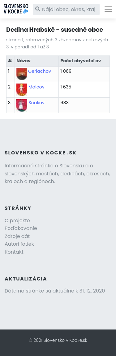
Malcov (36, 87)
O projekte (17, 220)
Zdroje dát (17, 236)
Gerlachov (39, 71)
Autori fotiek (19, 244)
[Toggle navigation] (108, 9)
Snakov (36, 103)
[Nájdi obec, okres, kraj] (66, 9)
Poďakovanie (21, 228)
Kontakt (14, 252)
